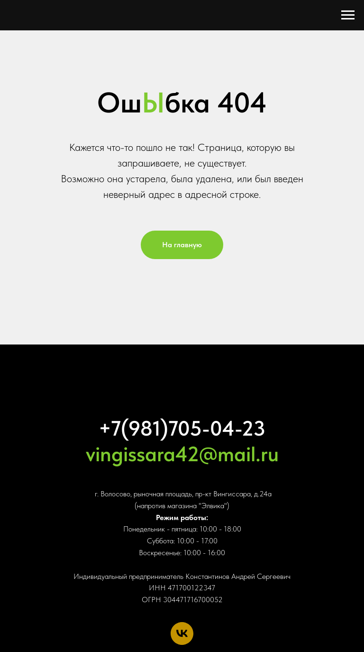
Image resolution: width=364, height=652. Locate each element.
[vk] (182, 633)
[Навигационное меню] (348, 15)
